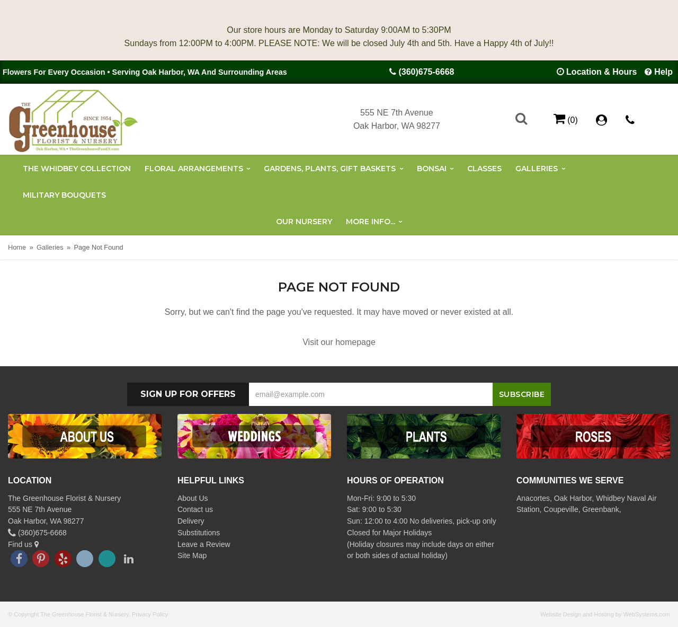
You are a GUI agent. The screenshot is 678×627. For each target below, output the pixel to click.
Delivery (190, 521)
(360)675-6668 (426, 71)
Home (17, 247)
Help (663, 71)
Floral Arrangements (194, 168)
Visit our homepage (339, 342)
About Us (192, 498)
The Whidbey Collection (77, 168)
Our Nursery (304, 221)
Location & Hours (601, 71)
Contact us (195, 509)
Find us (23, 544)
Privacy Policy (150, 614)
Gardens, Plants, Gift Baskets (330, 168)
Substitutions (198, 532)
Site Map (192, 555)
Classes (484, 168)
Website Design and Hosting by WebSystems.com (605, 614)
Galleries (536, 168)
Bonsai (432, 168)
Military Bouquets (64, 195)
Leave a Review (203, 544)
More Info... (370, 221)
